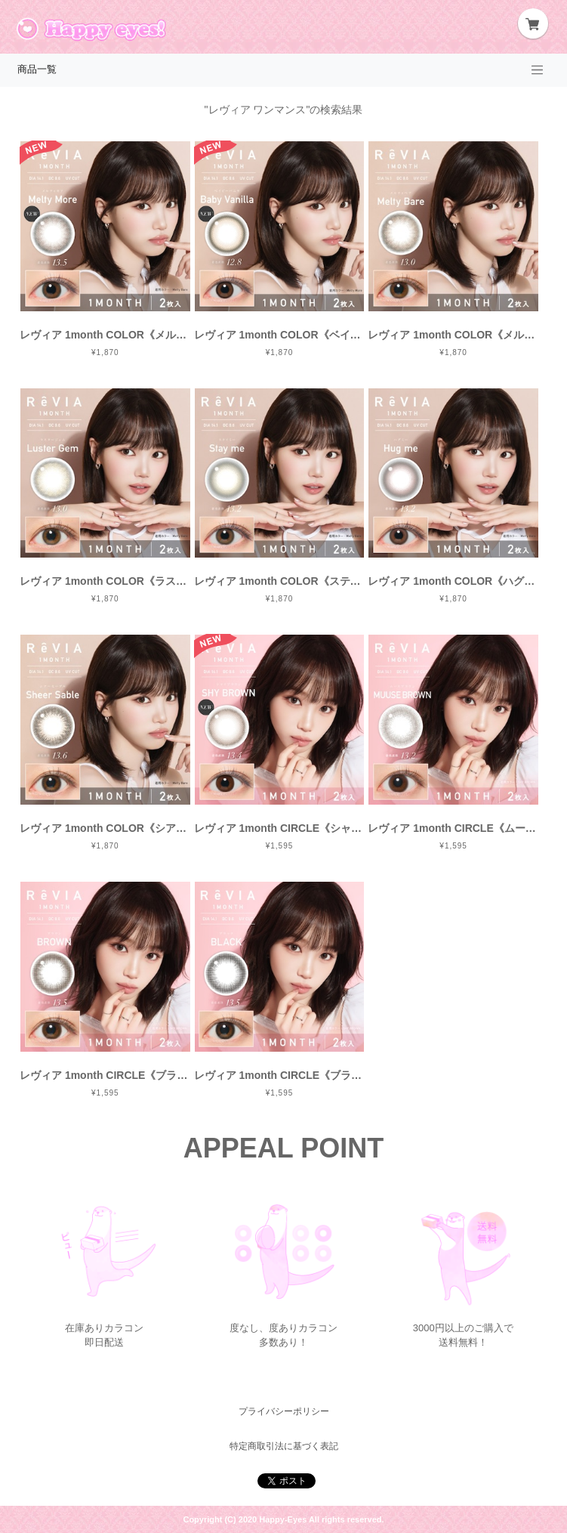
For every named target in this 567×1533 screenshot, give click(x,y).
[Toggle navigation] (537, 70)
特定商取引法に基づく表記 (284, 1446)
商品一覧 (37, 69)
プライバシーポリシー (284, 1411)
